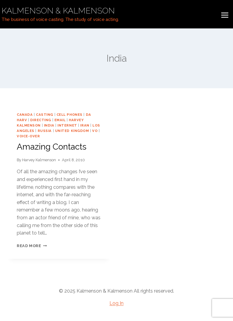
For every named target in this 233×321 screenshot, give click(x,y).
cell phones (70, 114)
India (49, 125)
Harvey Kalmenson (39, 160)
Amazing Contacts (51, 147)
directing (40, 120)
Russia (45, 131)
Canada (25, 114)
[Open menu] (225, 15)
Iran (84, 125)
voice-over (28, 136)
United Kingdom (72, 131)
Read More (32, 246)
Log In (116, 303)
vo (95, 131)
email (60, 120)
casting (44, 114)
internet (67, 125)
